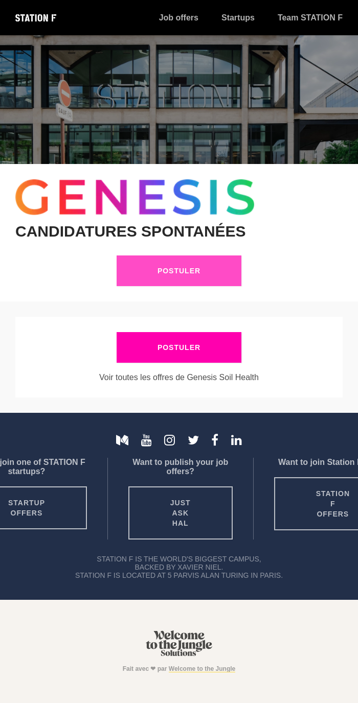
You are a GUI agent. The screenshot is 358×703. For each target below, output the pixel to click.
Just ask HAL (180, 513)
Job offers (178, 17)
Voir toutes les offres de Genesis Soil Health (179, 377)
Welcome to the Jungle (202, 668)
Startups (238, 17)
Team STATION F (310, 17)
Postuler (179, 271)
